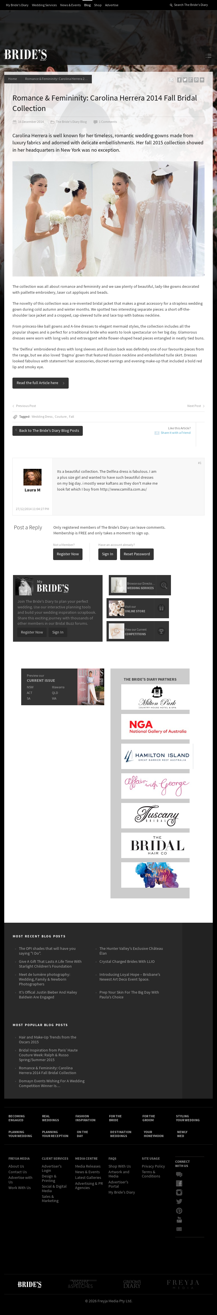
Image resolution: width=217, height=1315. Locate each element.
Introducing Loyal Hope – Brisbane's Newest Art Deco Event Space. (129, 983)
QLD (55, 698)
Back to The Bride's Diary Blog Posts (47, 436)
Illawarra (58, 692)
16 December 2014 (28, 122)
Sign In (108, 560)
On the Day (82, 1141)
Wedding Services (44, 5)
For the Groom (148, 1124)
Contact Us (17, 1179)
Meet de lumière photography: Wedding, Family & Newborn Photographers (44, 985)
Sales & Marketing (50, 1206)
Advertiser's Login (52, 1176)
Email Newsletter (179, 1236)
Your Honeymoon (154, 1141)
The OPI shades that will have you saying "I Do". (47, 957)
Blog (87, 5)
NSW (30, 692)
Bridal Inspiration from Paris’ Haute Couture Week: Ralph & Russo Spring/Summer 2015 (48, 1061)
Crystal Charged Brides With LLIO (127, 967)
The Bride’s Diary (25, 54)
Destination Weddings (120, 1141)
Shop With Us (119, 1173)
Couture (61, 422)
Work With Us (19, 1195)
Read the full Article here (41, 388)
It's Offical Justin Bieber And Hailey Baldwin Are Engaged (48, 1001)
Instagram (179, 1200)
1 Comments (105, 122)
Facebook (179, 1191)
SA (28, 704)
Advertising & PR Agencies (89, 1193)
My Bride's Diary (17, 5)
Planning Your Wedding (20, 1141)
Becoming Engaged (16, 1124)
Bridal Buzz (179, 1182)
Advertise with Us (20, 1187)
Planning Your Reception (55, 1141)
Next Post (195, 412)
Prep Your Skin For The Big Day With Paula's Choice (129, 1001)
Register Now (68, 560)
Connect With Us (182, 1171)
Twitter (179, 1209)
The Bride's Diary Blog (69, 122)
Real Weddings (50, 1124)
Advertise (111, 5)
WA (54, 704)
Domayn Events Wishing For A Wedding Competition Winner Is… (51, 1090)
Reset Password (137, 560)
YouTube (179, 1227)
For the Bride (115, 1124)
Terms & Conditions (151, 1181)
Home (12, 79)
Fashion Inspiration (85, 1124)
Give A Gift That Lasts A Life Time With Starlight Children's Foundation (50, 970)
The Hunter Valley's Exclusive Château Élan (131, 957)
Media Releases (88, 1173)
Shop (98, 5)
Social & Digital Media (54, 1196)
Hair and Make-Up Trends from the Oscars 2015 (47, 1046)
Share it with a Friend (175, 439)
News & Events (70, 5)
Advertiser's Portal (118, 1192)
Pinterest (179, 1218)
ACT (29, 698)
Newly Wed (182, 1141)
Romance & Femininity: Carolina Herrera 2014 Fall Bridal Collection (59, 79)
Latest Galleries (88, 1185)
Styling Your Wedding (188, 1124)
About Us (16, 1173)
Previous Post (24, 412)
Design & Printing (49, 1186)
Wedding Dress (42, 422)
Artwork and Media (118, 1181)
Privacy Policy (153, 1173)
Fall (71, 422)
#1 (199, 469)
